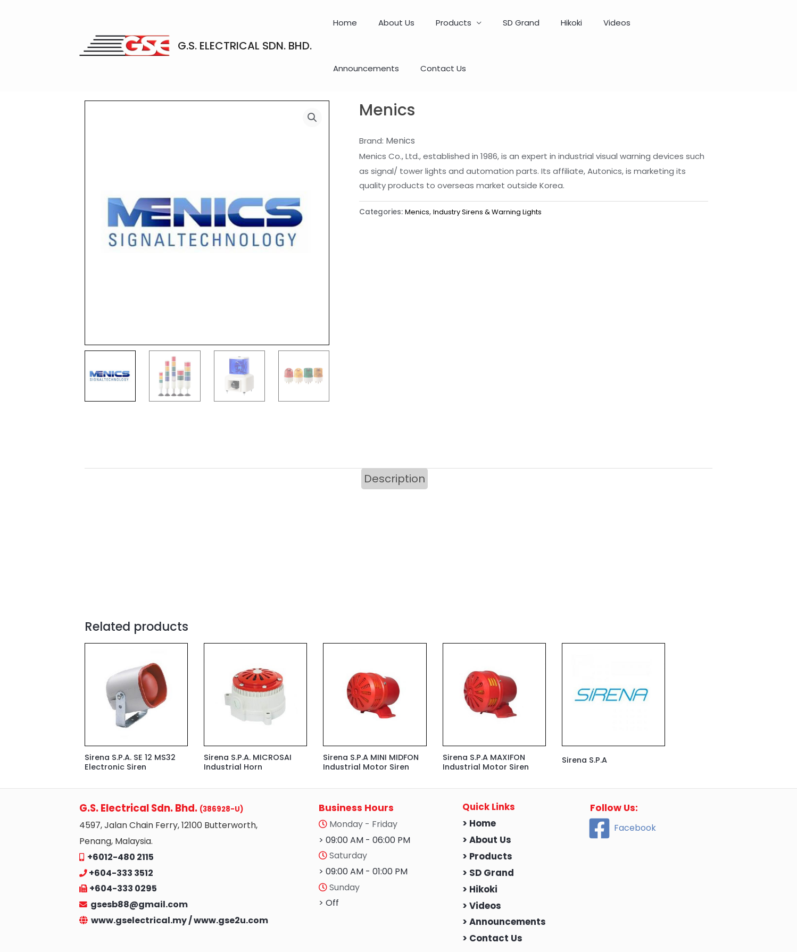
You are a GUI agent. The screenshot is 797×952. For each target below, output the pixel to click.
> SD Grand (488, 839)
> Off (329, 869)
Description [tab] (394, 443)
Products (434, 28)
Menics (417, 177)
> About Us (486, 806)
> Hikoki (479, 855)
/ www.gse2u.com (228, 886)
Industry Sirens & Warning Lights (490, 177)
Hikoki (531, 28)
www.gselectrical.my (139, 886)
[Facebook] (622, 794)
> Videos (481, 872)
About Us (388, 28)
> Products (487, 822)
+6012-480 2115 (120, 823)
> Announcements (504, 888)
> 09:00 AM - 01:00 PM (363, 837)
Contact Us (689, 28)
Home (347, 28)
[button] (311, 83)
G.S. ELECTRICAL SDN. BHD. (245, 28)
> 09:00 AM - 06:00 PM (364, 806)
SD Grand (491, 28)
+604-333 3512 (121, 839)
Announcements (623, 28)
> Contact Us (492, 905)
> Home (479, 789)
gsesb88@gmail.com (137, 870)
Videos (565, 28)
